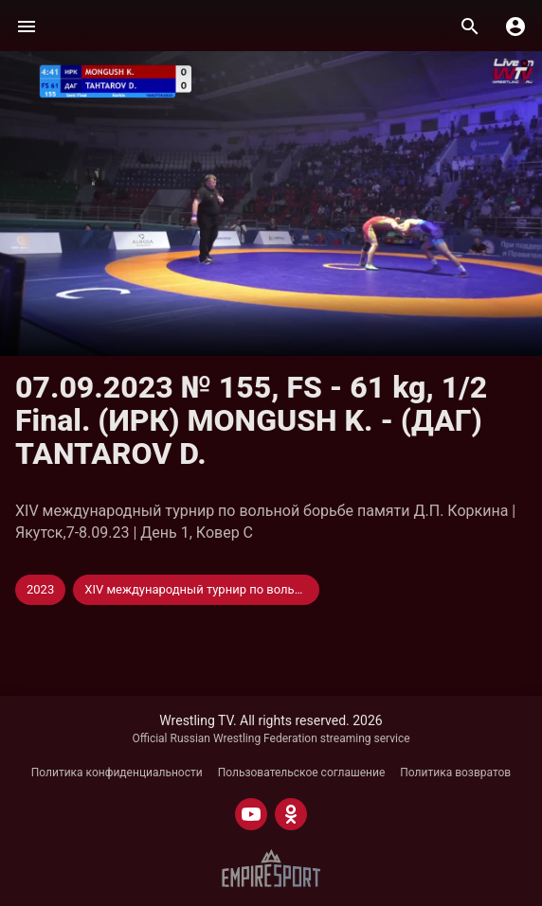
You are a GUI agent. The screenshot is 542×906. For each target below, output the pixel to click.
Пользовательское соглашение (302, 772)
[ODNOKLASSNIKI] (291, 814)
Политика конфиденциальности (117, 772)
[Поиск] (470, 26)
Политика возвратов (455, 772)
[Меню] (26, 26)
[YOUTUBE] (251, 814)
